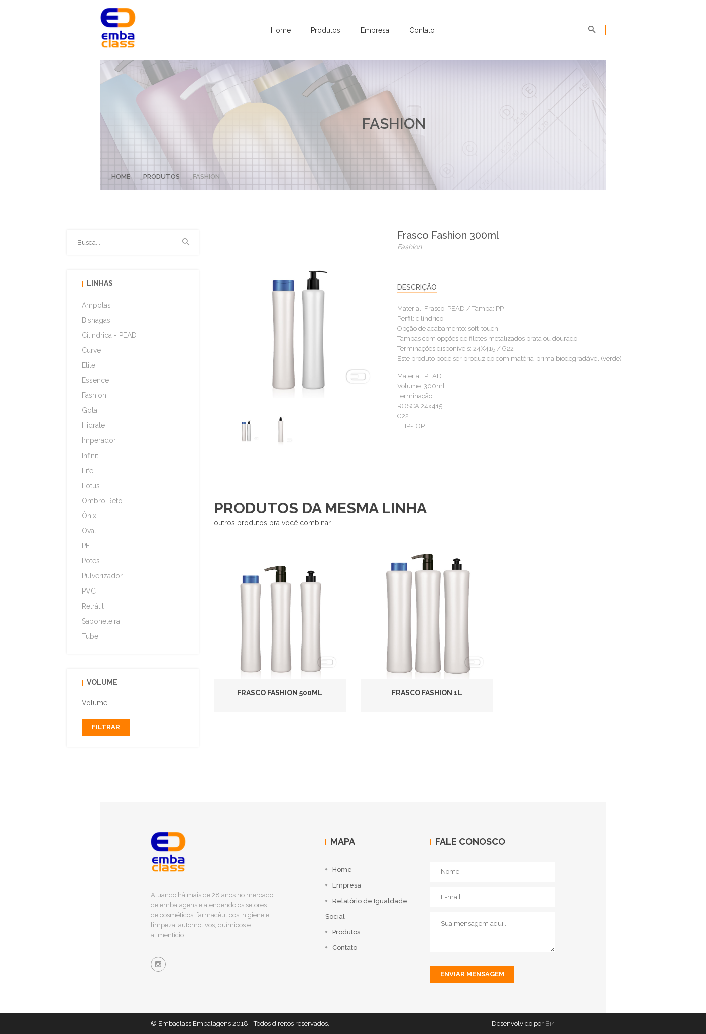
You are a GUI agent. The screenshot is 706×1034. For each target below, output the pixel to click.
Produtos (325, 30)
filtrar (106, 727)
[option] (246, 428)
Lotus (91, 486)
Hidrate (93, 425)
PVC (89, 591)
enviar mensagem (472, 974)
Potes (91, 561)
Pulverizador (102, 576)
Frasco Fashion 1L (427, 693)
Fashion (94, 395)
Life (87, 471)
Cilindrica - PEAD (109, 335)
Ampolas (96, 305)
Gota (89, 410)
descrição (417, 287)
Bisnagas (96, 320)
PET (88, 546)
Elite (88, 365)
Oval (89, 531)
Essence (95, 380)
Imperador (99, 440)
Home (281, 30)
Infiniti (91, 456)
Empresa (375, 30)
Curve (91, 350)
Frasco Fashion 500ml (279, 693)
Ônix (89, 516)
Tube (90, 636)
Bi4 (550, 1023)
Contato (422, 30)
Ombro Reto (102, 501)
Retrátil (93, 606)
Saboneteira (101, 621)
